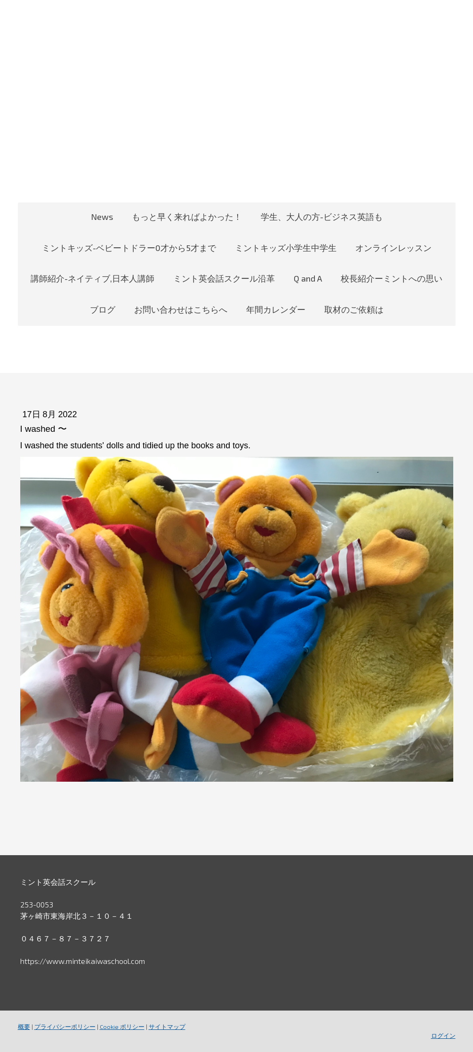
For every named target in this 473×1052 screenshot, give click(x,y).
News (102, 216)
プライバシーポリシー (65, 1026)
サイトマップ (167, 1026)
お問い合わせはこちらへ (180, 309)
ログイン (443, 1035)
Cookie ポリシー (122, 1026)
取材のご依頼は (354, 309)
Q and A (308, 278)
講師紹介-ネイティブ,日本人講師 (92, 278)
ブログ (102, 309)
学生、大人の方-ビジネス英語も (322, 216)
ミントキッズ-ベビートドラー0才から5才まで (129, 248)
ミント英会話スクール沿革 (224, 278)
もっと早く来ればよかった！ (187, 216)
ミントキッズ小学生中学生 (286, 248)
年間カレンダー (275, 309)
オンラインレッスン (393, 248)
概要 (24, 1026)
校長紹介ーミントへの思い (391, 278)
